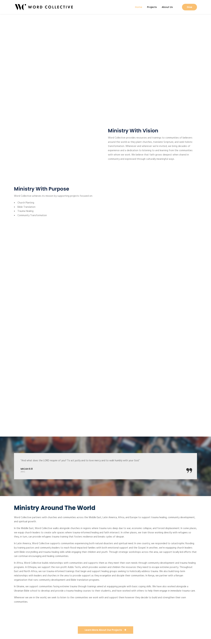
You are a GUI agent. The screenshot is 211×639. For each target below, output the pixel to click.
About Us (167, 7)
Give (189, 7)
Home (138, 7)
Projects (152, 7)
